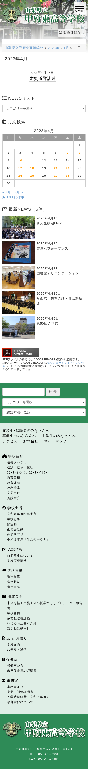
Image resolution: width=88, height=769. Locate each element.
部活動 (12, 524)
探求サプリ (15, 534)
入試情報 (12, 549)
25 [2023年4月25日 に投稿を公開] (32, 175)
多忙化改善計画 (18, 618)
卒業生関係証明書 (20, 692)
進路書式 (13, 587)
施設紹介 (13, 498)
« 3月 (6, 192)
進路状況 (13, 582)
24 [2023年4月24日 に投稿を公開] (20, 175)
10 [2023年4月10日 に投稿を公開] (20, 160)
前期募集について (20, 555)
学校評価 (13, 613)
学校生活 (12, 508)
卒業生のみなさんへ (19, 436)
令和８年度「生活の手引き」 (28, 539)
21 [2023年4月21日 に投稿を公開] (68, 168)
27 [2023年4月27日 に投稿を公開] (56, 175)
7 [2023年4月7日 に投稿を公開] (68, 152)
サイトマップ (55, 441)
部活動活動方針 (18, 628)
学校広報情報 (17, 560)
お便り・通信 (17, 649)
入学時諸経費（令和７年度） (28, 697)
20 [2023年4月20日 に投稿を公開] (56, 168)
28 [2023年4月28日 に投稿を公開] (68, 175)
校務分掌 (13, 487)
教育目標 (13, 477)
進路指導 (13, 577)
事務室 (10, 681)
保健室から (15, 665)
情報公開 (12, 597)
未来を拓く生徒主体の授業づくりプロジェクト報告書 (45, 605)
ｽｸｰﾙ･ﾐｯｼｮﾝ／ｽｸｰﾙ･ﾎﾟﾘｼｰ (27, 472)
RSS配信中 (13, 197)
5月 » (18, 192)
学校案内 (13, 644)
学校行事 (13, 519)
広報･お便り (14, 638)
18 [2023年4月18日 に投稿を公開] (32, 168)
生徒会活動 (15, 529)
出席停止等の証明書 (22, 670)
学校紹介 (12, 456)
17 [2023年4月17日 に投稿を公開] (20, 168)
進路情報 (12, 570)
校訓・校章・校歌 (20, 467)
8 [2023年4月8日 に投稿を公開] (80, 152)
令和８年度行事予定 (22, 514)
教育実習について (20, 702)
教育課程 (13, 483)
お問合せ (30, 441)
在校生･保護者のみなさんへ (26, 431)
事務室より (15, 687)
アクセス (9, 441)
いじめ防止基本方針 (22, 623)
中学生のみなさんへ (59, 436)
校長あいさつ (17, 462)
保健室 (10, 659)
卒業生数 (13, 493)
